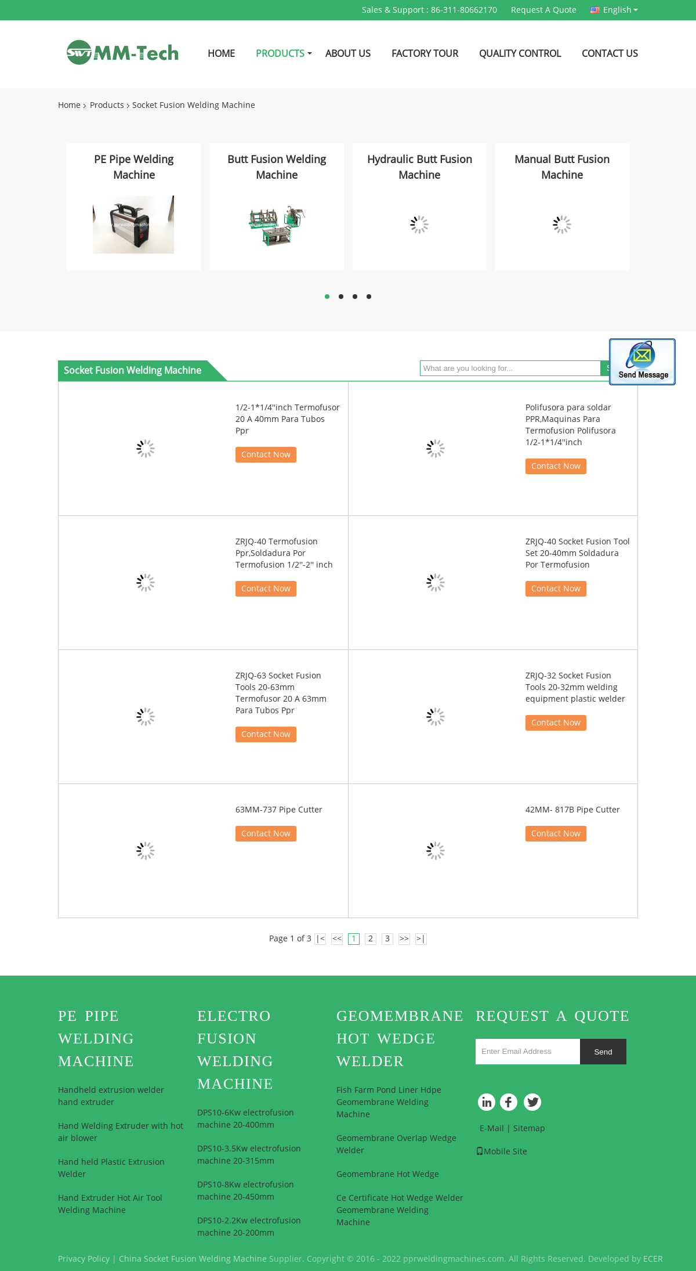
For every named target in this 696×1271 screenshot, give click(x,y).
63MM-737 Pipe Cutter (278, 810)
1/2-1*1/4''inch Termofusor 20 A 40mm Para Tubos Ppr (287, 419)
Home (221, 53)
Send (603, 1052)
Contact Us (610, 53)
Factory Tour (425, 53)
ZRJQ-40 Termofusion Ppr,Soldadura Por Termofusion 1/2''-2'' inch (284, 553)
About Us (348, 53)
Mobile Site (501, 1152)
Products (280, 53)
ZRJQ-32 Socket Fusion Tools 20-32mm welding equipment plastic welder (575, 687)
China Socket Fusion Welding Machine (193, 1259)
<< (337, 939)
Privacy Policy (84, 1259)
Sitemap (529, 1128)
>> (404, 939)
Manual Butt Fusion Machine (562, 167)
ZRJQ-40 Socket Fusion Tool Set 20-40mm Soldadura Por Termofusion (577, 553)
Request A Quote (544, 10)
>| (421, 939)
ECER (653, 1259)
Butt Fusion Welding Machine (276, 167)
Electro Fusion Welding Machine (235, 1050)
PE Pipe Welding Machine (133, 167)
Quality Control (520, 53)
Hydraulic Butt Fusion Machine (419, 167)
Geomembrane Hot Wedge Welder (400, 1039)
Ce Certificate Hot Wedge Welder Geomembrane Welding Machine (399, 1210)
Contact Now (266, 455)
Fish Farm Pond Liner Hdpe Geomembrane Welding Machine (388, 1102)
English (620, 10)
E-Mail (492, 1128)
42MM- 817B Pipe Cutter (572, 810)
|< (320, 939)
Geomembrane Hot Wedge (387, 1174)
